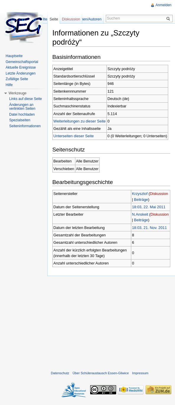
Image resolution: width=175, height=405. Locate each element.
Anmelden (163, 5)
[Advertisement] (111, 322)
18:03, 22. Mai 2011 (148, 207)
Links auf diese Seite (25, 99)
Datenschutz (60, 373)
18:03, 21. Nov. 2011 (149, 227)
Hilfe (9, 85)
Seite (53, 19)
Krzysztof (140, 193)
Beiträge (141, 199)
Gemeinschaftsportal (22, 62)
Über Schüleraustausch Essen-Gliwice (100, 373)
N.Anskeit (140, 214)
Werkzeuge (17, 93)
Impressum (140, 373)
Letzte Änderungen (20, 73)
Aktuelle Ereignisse (21, 67)
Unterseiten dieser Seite (74, 136)
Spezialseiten (19, 120)
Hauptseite (14, 56)
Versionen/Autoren (85, 19)
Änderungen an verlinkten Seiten (22, 107)
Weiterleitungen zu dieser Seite (80, 121)
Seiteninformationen (25, 126)
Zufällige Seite (17, 79)
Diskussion (159, 193)
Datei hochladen (22, 114)
